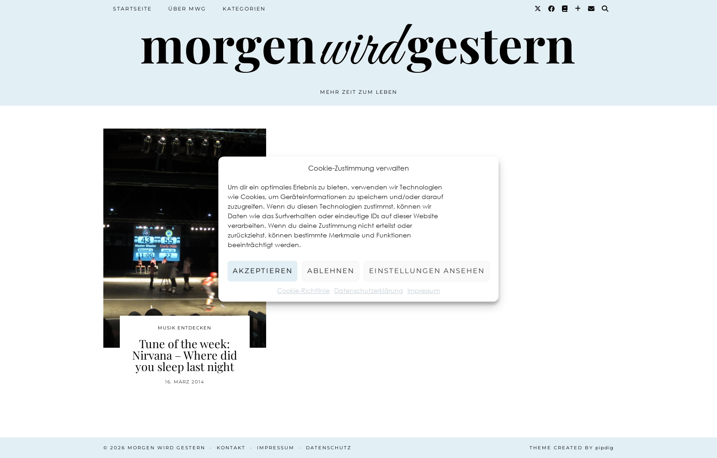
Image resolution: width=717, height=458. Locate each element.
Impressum (423, 290)
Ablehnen (330, 270)
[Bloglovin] (578, 8)
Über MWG (187, 8)
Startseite (132, 8)
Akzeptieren (263, 270)
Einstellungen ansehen (427, 270)
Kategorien (244, 8)
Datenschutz (329, 448)
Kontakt (231, 448)
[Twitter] (538, 8)
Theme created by (572, 448)
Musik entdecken (184, 328)
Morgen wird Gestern (166, 448)
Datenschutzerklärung (368, 290)
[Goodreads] (565, 8)
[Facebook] (552, 8)
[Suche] (605, 8)
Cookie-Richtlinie (303, 290)
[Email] (591, 8)
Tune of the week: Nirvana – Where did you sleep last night (184, 355)
